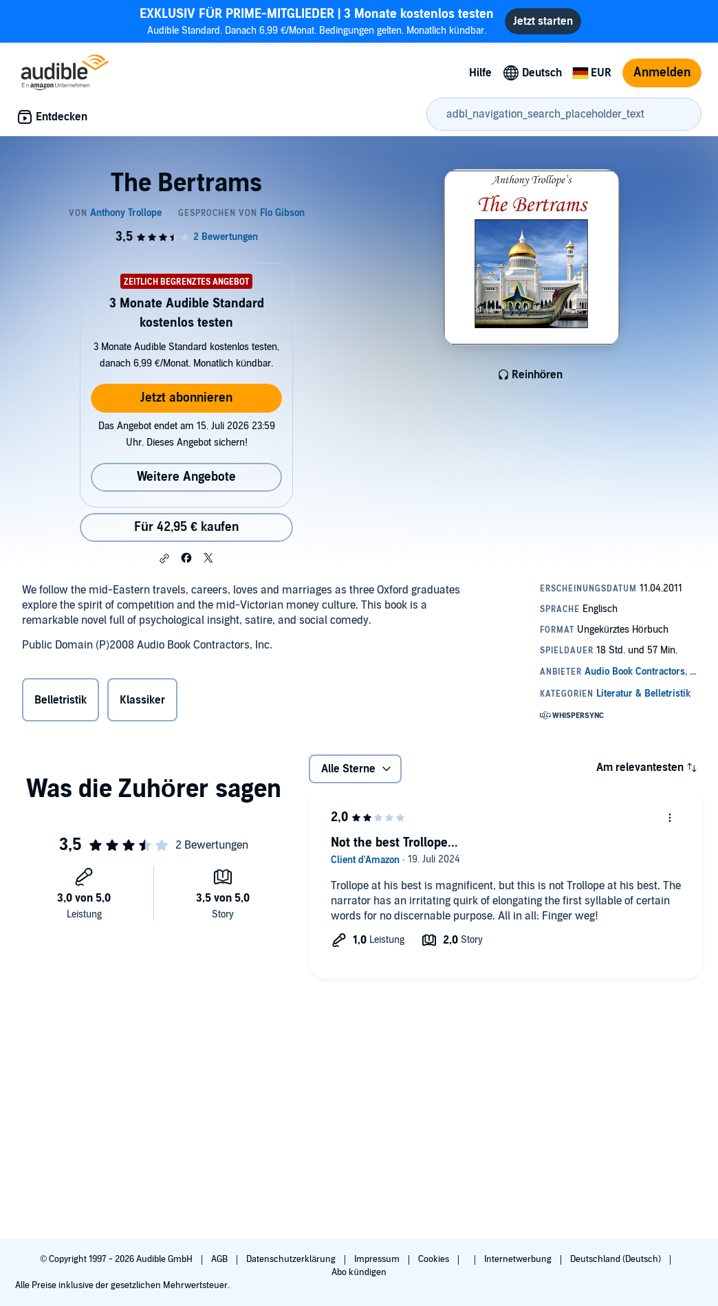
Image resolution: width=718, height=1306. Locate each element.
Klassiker (142, 700)
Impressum (378, 1259)
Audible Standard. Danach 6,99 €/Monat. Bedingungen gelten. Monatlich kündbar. (317, 21)
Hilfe (480, 73)
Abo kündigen (358, 1272)
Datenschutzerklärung (292, 1259)
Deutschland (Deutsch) (616, 1259)
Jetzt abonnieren (186, 398)
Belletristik (60, 700)
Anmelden (661, 72)
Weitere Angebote (186, 477)
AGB (220, 1259)
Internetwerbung (519, 1259)
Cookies (434, 1259)
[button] (164, 558)
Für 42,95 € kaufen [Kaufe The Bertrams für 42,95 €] (186, 527)
